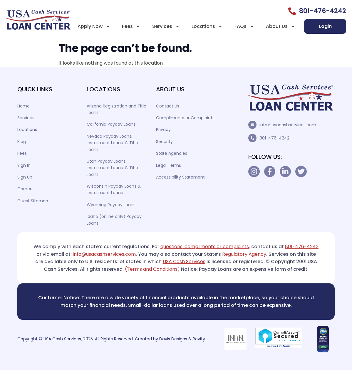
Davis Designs (173, 339)
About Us (280, 26)
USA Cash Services (184, 261)
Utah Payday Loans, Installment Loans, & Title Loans (112, 167)
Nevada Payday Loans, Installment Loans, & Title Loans (112, 142)
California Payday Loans (111, 124)
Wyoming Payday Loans (111, 205)
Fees (131, 26)
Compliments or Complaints (185, 118)
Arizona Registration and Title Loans (116, 109)
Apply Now (94, 26)
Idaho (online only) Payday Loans (114, 219)
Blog (21, 141)
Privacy (163, 129)
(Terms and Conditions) (152, 269)
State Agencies (171, 153)
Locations (207, 26)
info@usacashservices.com (287, 125)
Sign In (24, 165)
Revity (199, 339)
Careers (25, 189)
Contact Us (167, 106)
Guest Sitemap (32, 201)
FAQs (244, 26)
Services (166, 26)
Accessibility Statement (180, 177)
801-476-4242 (274, 138)
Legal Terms (168, 165)
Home (23, 106)
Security (164, 141)
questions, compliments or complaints (204, 246)
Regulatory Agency (244, 254)
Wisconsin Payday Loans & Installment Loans (114, 189)
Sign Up (24, 177)
